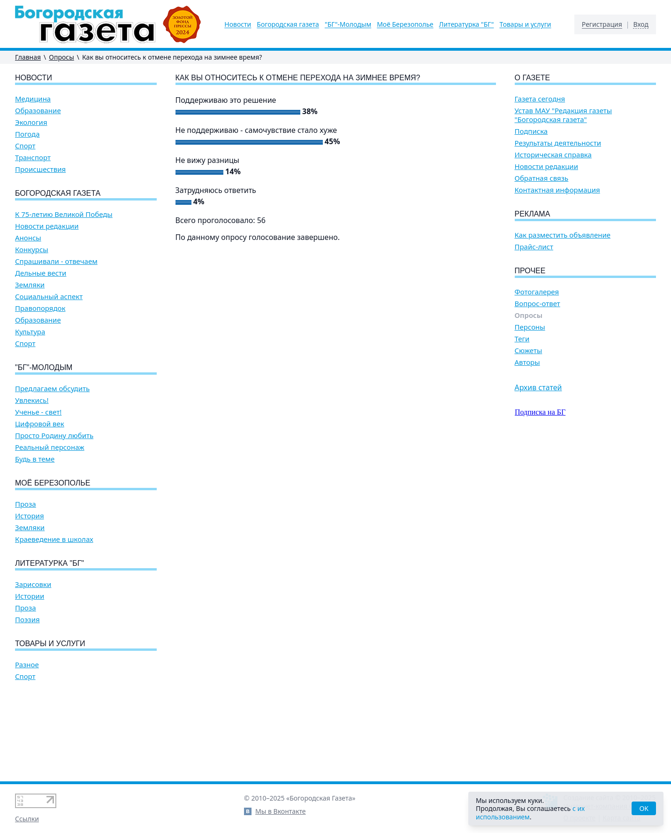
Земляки (30, 284)
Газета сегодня (540, 98)
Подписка (531, 131)
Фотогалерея (537, 291)
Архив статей (538, 387)
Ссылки (27, 818)
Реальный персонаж (49, 447)
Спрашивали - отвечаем (56, 261)
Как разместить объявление (562, 235)
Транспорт (33, 157)
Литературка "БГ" (466, 24)
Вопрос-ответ (537, 303)
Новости (237, 24)
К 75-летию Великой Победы (64, 214)
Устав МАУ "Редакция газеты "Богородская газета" (563, 115)
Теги (522, 338)
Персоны (530, 327)
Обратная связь (542, 178)
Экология (31, 122)
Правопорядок (40, 308)
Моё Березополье (405, 24)
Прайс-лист (534, 246)
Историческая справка (553, 154)
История (29, 515)
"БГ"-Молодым (348, 24)
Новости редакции (46, 226)
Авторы (527, 362)
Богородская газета (288, 24)
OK (643, 808)
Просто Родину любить (54, 435)
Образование (38, 110)
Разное (27, 664)
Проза (25, 504)
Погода (27, 134)
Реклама (532, 214)
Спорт (25, 145)
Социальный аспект (49, 296)
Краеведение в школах (54, 539)
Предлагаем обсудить (52, 388)
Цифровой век (39, 423)
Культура (30, 331)
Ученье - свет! (38, 412)
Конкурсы (31, 249)
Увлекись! (32, 400)
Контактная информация (557, 189)
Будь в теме (34, 459)
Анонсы (28, 237)
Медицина (33, 98)
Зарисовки (33, 584)
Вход (640, 24)
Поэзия (27, 619)
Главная (28, 57)
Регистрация (602, 24)
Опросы (61, 57)
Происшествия (40, 169)
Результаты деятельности (558, 143)
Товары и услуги (525, 24)
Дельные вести (40, 273)
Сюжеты (528, 350)
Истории (29, 596)
